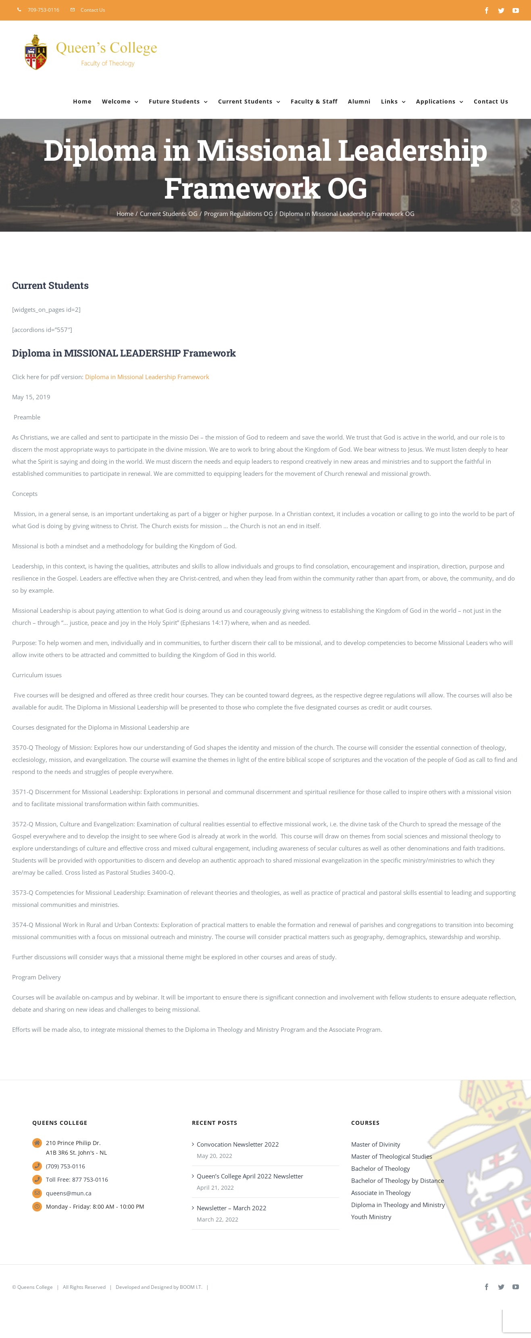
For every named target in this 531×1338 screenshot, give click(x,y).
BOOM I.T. (191, 1287)
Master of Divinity (375, 1144)
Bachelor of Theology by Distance (397, 1180)
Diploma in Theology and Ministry (398, 1205)
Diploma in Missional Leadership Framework (147, 377)
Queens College (35, 1287)
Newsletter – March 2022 (232, 1208)
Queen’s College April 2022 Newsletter (250, 1176)
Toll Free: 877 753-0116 (77, 1179)
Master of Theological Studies (391, 1156)
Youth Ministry (371, 1217)
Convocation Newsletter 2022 (238, 1144)
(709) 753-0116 (65, 1166)
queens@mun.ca (69, 1193)
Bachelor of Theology (380, 1168)
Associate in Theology (381, 1193)
